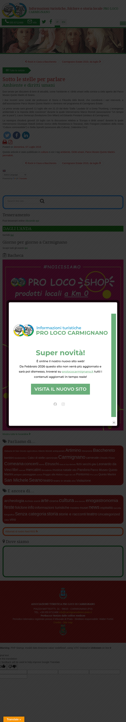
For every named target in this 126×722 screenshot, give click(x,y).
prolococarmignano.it (77, 371)
